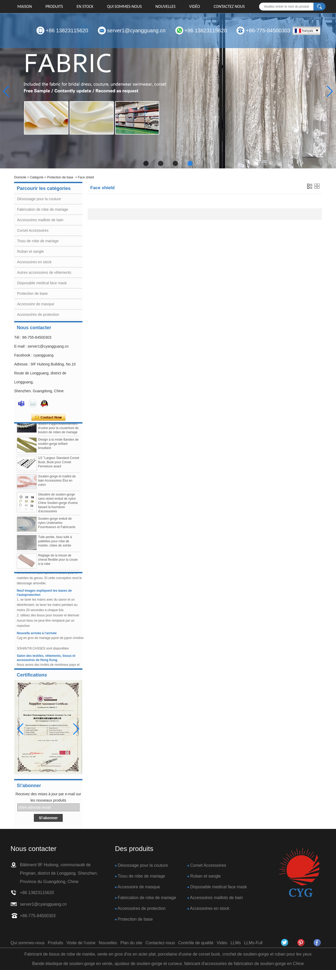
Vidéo (194, 6)
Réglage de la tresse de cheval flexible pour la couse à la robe (58, 562)
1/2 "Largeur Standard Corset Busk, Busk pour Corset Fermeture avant (58, 464)
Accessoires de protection (38, 314)
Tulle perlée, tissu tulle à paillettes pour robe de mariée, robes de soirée (55, 543)
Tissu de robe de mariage (38, 241)
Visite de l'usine (80, 943)
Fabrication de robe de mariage (42, 209)
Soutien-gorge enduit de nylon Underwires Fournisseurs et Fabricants (56, 525)
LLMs (235, 943)
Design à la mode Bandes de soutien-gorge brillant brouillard (58, 446)
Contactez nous (229, 6)
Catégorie (37, 177)
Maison (24, 6)
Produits (54, 6)
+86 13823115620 (67, 30)
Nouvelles (165, 6)
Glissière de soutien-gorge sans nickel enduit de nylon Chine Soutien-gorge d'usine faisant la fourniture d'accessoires (58, 505)
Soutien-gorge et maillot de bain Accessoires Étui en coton (57, 483)
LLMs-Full (253, 943)
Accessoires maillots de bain (40, 220)
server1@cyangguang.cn (136, 30)
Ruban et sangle (30, 251)
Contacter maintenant (48, 417)
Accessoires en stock (34, 262)
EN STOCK (85, 6)
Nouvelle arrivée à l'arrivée (37, 635)
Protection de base (60, 177)
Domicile (20, 177)
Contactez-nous (160, 943)
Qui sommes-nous (124, 6)
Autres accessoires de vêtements (44, 272)
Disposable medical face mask (42, 283)
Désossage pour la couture (39, 199)
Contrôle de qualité (195, 943)
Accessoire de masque (35, 304)
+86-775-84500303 (268, 30)
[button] (146, 163)
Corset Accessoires (33, 230)
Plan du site (131, 943)
